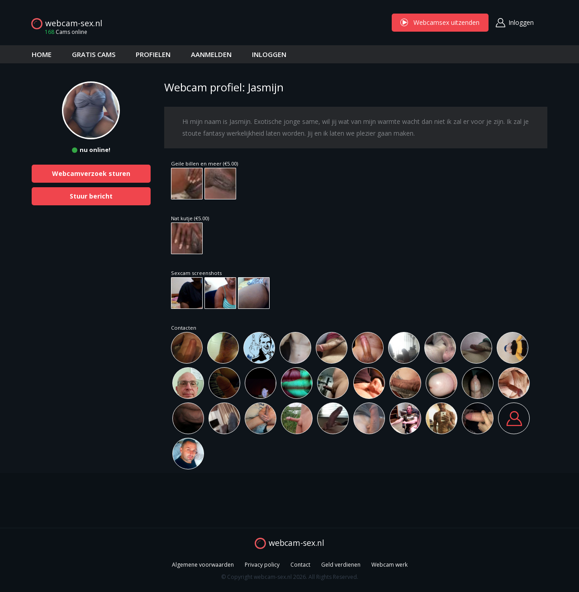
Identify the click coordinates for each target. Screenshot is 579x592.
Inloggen (521, 22)
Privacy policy (262, 564)
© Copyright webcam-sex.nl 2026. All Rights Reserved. (289, 577)
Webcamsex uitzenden (440, 22)
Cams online (63, 32)
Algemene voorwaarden (203, 564)
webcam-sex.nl (73, 23)
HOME (42, 54)
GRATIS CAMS (93, 54)
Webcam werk (389, 564)
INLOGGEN (269, 54)
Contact (300, 564)
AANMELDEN (211, 54)
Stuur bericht (91, 196)
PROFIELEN (153, 54)
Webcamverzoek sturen (91, 173)
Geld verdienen (341, 564)
